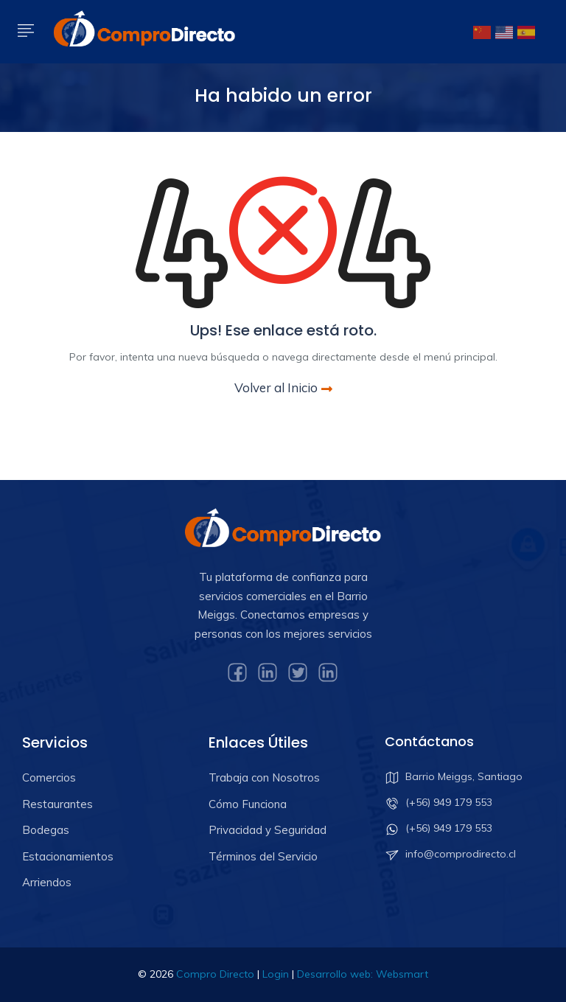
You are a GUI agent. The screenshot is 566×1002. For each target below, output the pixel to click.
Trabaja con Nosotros (264, 777)
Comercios (49, 777)
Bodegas (45, 830)
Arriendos (46, 882)
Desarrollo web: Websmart (362, 974)
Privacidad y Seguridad (267, 830)
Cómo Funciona (248, 804)
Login (275, 974)
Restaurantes (57, 804)
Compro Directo (215, 974)
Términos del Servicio (263, 856)
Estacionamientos (67, 856)
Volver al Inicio (283, 387)
